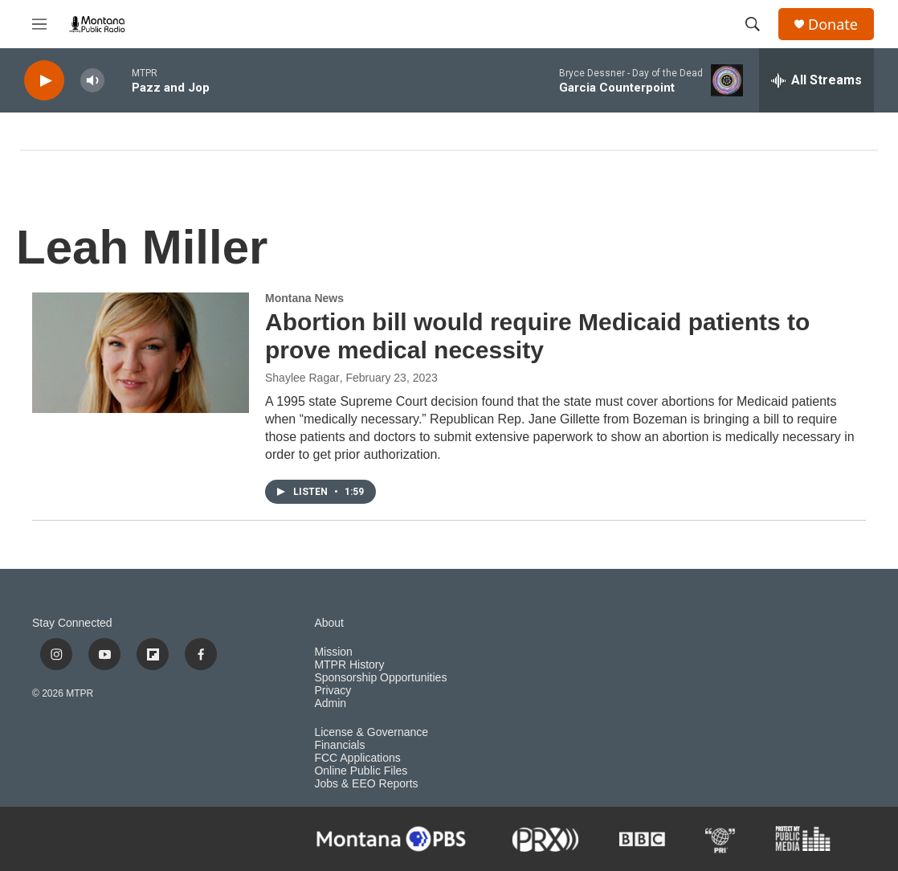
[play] (44, 81)
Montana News (304, 298)
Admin (330, 703)
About (329, 623)
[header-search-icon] (752, 24)
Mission (333, 652)
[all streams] (816, 80)
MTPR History (349, 665)
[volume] (92, 81)
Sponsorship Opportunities (380, 678)
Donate (833, 24)
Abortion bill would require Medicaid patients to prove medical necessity (537, 336)
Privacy (332, 691)
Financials (339, 745)
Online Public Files (360, 771)
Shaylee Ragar (302, 377)
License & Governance (371, 732)
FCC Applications (357, 758)
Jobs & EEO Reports (366, 784)
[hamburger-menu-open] (39, 24)
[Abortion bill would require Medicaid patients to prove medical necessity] (140, 352)
